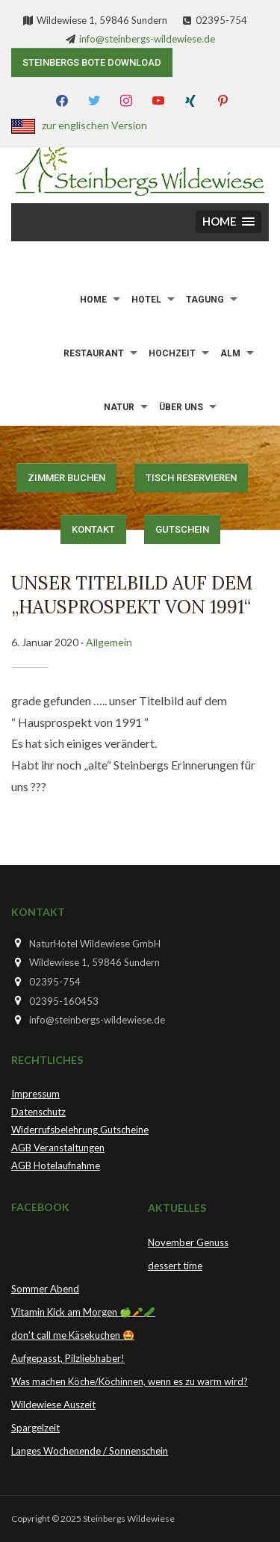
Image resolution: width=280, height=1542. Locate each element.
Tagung (205, 299)
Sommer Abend (45, 1289)
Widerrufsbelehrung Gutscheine (80, 1130)
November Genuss (188, 1242)
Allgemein (109, 642)
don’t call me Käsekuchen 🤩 (72, 1335)
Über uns (181, 407)
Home (93, 299)
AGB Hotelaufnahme (55, 1165)
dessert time (175, 1266)
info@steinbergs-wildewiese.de (147, 39)
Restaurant (93, 353)
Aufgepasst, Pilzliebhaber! (68, 1358)
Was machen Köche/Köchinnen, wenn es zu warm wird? (129, 1381)
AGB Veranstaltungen (58, 1148)
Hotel (146, 299)
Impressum (35, 1094)
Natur (119, 407)
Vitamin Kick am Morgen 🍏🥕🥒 (83, 1312)
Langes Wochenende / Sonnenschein (89, 1451)
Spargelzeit (35, 1428)
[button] (228, 222)
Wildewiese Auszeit (53, 1405)
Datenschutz (38, 1112)
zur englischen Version (94, 125)
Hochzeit (172, 353)
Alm (230, 353)
